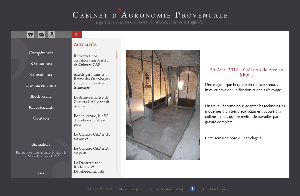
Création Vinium (215, 189)
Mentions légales (131, 189)
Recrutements (41, 107)
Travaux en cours (41, 85)
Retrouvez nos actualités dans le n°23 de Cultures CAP (41, 154)
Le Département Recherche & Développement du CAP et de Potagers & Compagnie (91, 171)
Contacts (41, 118)
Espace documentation (166, 189)
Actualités (41, 144)
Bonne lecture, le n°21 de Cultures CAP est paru (91, 120)
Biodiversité (41, 96)
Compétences (41, 53)
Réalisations (41, 64)
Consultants (41, 74)
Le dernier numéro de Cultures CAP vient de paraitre (91, 102)
